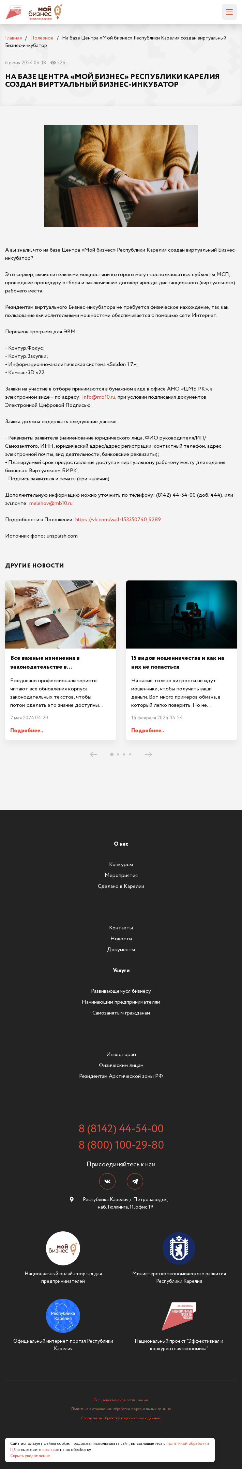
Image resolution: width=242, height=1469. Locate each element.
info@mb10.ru (98, 397)
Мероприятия (121, 875)
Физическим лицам (121, 1065)
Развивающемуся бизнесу (121, 991)
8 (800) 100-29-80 (121, 1145)
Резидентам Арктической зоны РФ (121, 1076)
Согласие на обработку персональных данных (121, 1418)
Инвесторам (121, 1054)
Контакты (121, 928)
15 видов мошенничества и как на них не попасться (177, 662)
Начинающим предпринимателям (121, 1002)
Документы (121, 950)
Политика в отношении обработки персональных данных (121, 1409)
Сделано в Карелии (121, 886)
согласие (50, 1450)
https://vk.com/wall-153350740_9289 (118, 520)
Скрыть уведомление (30, 1456)
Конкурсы (121, 864)
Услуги (121, 971)
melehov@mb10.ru (51, 503)
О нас (121, 844)
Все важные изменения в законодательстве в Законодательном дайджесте (52, 667)
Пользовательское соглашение (121, 1400)
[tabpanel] (60, 660)
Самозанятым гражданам (121, 1013)
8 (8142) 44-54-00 (121, 1129)
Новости (121, 939)
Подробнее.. (26, 731)
